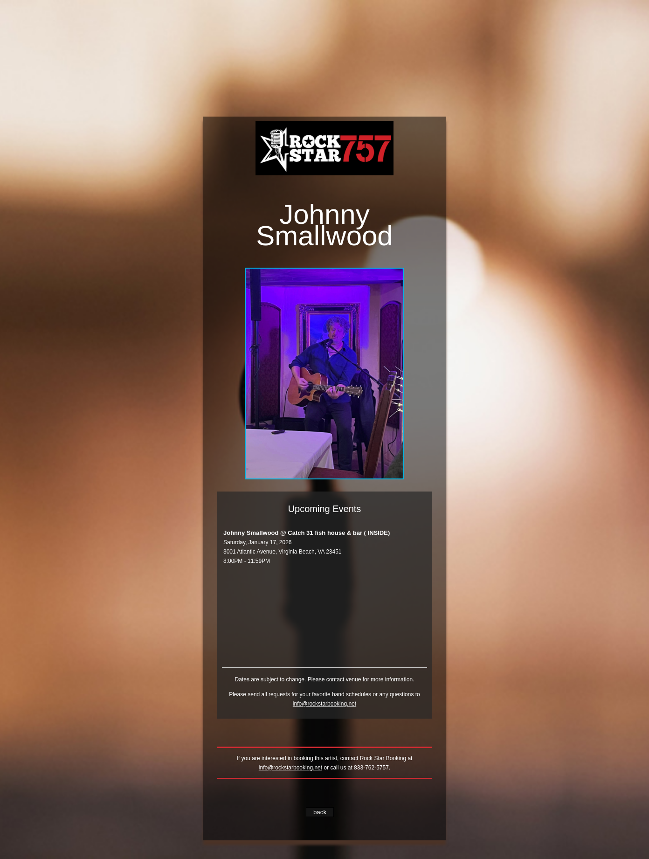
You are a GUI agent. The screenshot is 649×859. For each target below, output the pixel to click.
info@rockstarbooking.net (324, 703)
